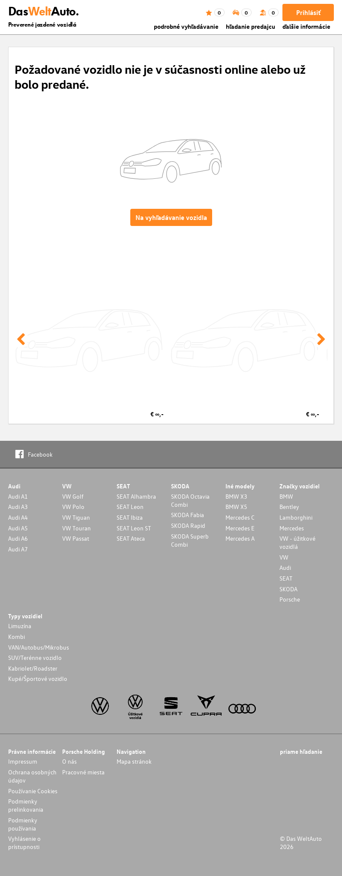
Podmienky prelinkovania (25, 805)
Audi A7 (18, 549)
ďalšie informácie (306, 26)
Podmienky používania (22, 824)
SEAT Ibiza (130, 517)
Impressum (22, 761)
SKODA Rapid (188, 525)
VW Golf (73, 496)
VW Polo (73, 507)
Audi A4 (18, 517)
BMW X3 (236, 496)
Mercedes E (240, 528)
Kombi (16, 636)
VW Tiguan (76, 517)
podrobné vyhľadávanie (186, 26)
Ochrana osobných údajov (32, 776)
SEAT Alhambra (136, 496)
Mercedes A (240, 538)
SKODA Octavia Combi (190, 500)
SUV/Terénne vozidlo (35, 657)
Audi (285, 567)
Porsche (289, 599)
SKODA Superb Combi (190, 540)
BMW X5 (236, 507)
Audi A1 (18, 496)
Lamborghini (295, 517)
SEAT (285, 578)
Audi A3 (18, 507)
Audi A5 (18, 528)
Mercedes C (240, 517)
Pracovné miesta (83, 772)
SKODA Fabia (187, 515)
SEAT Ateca (131, 538)
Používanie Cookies (32, 791)
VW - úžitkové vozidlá (297, 542)
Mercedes (291, 528)
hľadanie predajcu (250, 26)
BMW (286, 496)
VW (283, 557)
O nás (69, 761)
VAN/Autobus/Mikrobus (38, 647)
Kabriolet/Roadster (32, 668)
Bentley (289, 507)
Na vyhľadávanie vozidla (171, 217)
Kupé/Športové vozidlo (37, 678)
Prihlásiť (308, 12)
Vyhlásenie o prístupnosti (24, 842)
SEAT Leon (130, 507)
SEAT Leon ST (134, 528)
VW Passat (75, 538)
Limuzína (19, 626)
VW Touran (76, 528)
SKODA (288, 589)
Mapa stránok (134, 761)
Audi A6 (18, 538)
